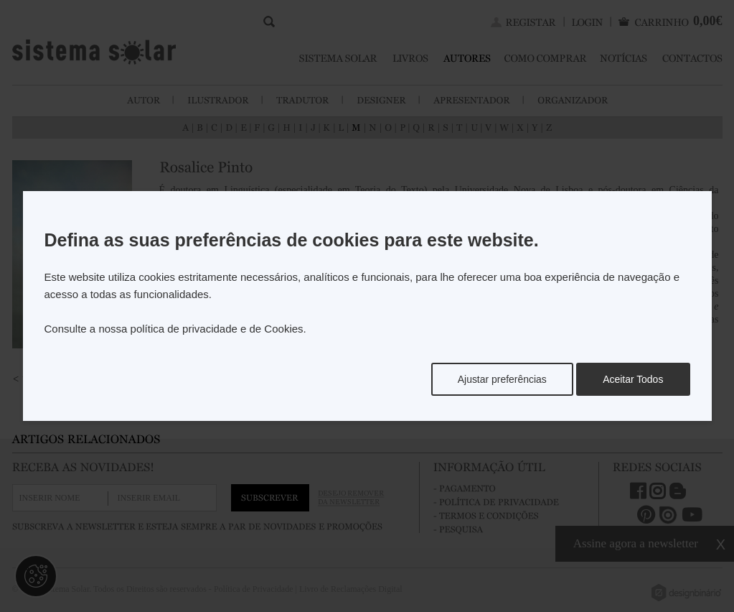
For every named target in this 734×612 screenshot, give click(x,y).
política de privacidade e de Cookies (217, 329)
